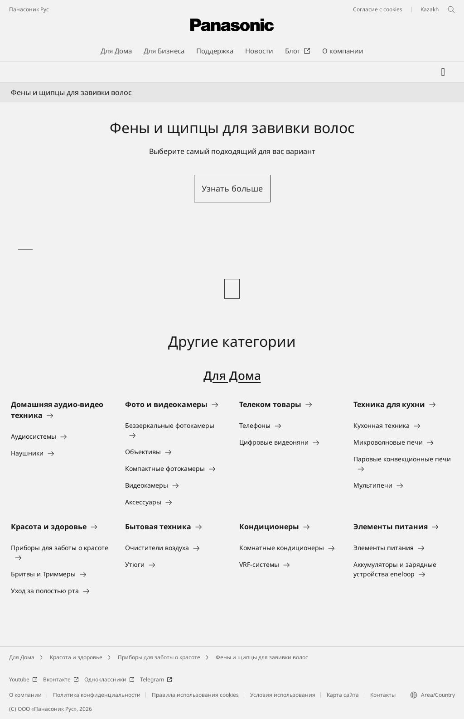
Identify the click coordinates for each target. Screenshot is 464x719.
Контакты (383, 695)
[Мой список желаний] (443, 72)
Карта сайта (343, 695)
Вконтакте (61, 679)
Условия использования (282, 695)
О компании (25, 695)
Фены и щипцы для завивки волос (262, 657)
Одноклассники (109, 679)
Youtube (23, 679)
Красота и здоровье (76, 657)
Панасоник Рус (29, 9)
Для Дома (232, 375)
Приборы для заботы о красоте (159, 657)
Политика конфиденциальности (96, 695)
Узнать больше (232, 188)
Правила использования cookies (195, 695)
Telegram (156, 679)
